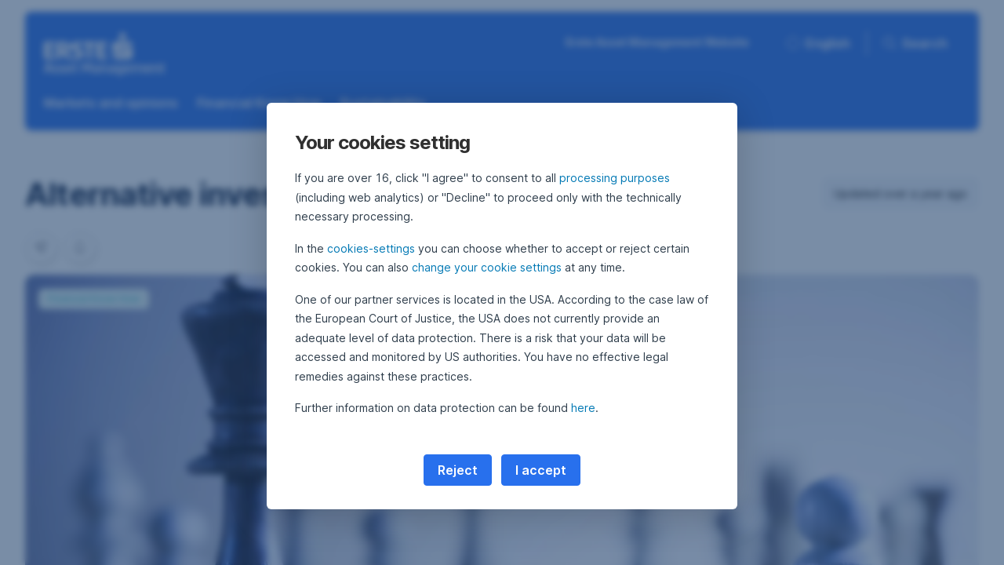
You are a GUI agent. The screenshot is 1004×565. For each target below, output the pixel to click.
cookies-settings (371, 248)
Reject (458, 470)
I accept (540, 470)
